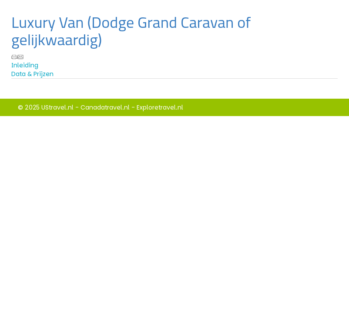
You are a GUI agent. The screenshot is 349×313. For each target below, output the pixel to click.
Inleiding (24, 65)
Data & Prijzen (32, 74)
